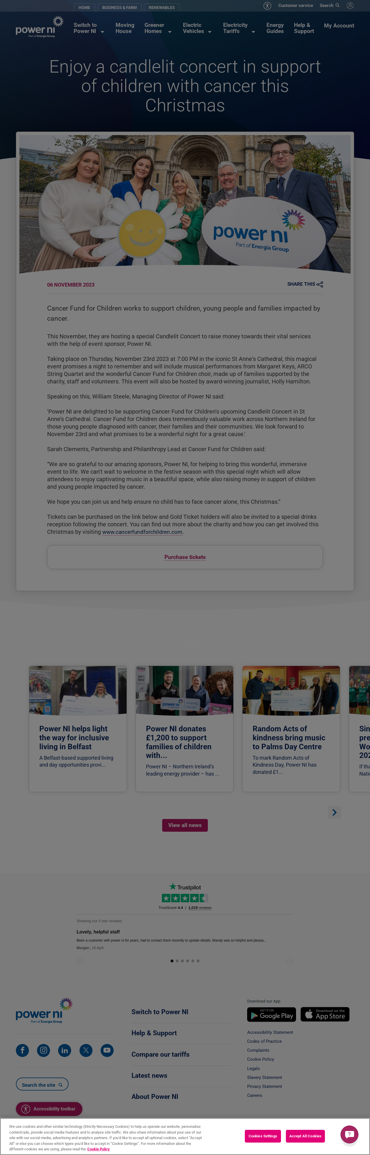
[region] (185, 1136)
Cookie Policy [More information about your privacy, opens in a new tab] (98, 1149)
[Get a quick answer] (349, 1134)
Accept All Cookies (305, 1136)
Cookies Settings (263, 1136)
